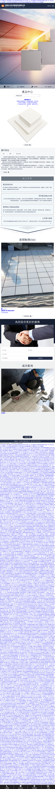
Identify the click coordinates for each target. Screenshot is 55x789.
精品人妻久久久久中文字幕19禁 (36, 504)
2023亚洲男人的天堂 (32, 760)
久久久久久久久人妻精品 (7, 526)
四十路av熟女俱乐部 (30, 605)
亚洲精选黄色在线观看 (17, 531)
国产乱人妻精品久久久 (45, 604)
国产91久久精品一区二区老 (41, 456)
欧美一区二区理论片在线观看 (20, 555)
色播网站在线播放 (10, 773)
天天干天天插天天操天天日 (48, 490)
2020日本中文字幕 (47, 646)
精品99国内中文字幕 (35, 517)
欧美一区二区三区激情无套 (17, 523)
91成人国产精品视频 (26, 683)
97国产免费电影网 (38, 523)
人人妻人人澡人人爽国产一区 (18, 776)
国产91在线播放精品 (42, 634)
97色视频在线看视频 (21, 491)
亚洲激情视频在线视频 (49, 680)
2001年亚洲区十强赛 (13, 506)
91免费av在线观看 (28, 588)
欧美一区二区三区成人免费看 (6, 650)
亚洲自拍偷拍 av (29, 572)
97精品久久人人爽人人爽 (24, 535)
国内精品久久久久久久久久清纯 (15, 507)
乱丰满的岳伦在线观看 (12, 744)
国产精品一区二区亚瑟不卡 (32, 687)
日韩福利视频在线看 (26, 532)
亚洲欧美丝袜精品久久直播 (13, 667)
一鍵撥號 (7, 787)
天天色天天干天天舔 (29, 459)
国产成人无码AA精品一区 (23, 652)
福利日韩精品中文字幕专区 (21, 747)
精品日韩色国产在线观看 (12, 472)
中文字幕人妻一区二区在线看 (23, 705)
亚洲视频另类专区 (13, 558)
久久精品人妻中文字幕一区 (19, 503)
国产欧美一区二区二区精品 (47, 553)
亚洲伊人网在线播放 (34, 449)
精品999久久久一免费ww (10, 577)
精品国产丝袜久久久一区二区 (48, 583)
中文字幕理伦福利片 (17, 607)
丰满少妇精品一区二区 (9, 501)
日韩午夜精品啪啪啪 (14, 545)
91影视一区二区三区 (40, 520)
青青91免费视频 (47, 498)
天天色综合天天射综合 (37, 490)
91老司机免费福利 (30, 478)
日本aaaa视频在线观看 (17, 551)
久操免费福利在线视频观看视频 (29, 607)
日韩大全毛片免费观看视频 (38, 538)
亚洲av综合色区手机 (27, 550)
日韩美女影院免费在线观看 (43, 466)
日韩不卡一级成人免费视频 (6, 531)
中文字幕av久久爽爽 (34, 531)
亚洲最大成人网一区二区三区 (21, 560)
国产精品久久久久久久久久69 (35, 652)
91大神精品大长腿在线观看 (45, 560)
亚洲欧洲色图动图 (27, 630)
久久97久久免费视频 (26, 769)
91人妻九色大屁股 (8, 485)
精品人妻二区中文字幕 (50, 710)
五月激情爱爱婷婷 (35, 754)
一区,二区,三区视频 (44, 555)
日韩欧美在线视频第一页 (38, 615)
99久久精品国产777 (16, 490)
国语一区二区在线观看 (31, 481)
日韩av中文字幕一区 (6, 629)
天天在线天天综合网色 (28, 493)
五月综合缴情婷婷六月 (5, 488)
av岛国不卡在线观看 (20, 586)
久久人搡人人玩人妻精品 (18, 772)
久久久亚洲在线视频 (49, 767)
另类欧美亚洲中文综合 (8, 680)
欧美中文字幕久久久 (22, 744)
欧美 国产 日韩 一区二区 (37, 684)
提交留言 (40, 358)
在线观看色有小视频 (35, 630)
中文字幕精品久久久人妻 (34, 576)
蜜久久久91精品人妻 (33, 460)
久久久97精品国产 (43, 713)
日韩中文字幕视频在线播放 (29, 624)
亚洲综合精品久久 (15, 535)
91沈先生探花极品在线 (28, 510)
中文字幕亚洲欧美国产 (44, 722)
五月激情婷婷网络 (22, 648)
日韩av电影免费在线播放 (20, 455)
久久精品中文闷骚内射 (39, 471)
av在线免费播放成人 (42, 561)
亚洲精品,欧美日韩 (38, 712)
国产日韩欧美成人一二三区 (33, 555)
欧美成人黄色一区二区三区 (6, 462)
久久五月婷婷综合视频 (21, 572)
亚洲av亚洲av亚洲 (33, 466)
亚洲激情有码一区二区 (22, 554)
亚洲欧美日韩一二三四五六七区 (16, 529)
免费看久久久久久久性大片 (20, 669)
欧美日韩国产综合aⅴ (24, 661)
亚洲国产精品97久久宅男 (7, 772)
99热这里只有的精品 (22, 620)
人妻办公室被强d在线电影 (40, 528)
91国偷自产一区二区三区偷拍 (23, 482)
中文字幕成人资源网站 (28, 767)
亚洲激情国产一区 (6, 636)
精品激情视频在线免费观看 (6, 753)
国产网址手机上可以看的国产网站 (11, 662)
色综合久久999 (13, 561)
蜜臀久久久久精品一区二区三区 (19, 687)
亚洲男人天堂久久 (38, 669)
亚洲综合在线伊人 (48, 743)
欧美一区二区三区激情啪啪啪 (34, 469)
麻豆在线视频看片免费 (7, 713)
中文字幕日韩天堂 (46, 716)
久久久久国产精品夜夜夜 (6, 544)
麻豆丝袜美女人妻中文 (11, 482)
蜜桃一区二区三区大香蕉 (38, 450)
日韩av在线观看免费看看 (24, 601)
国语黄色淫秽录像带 (42, 554)
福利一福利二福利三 (42, 491)
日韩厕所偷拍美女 (49, 580)
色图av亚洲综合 (34, 691)
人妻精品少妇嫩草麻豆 (31, 514)
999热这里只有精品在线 (23, 576)
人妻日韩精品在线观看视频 (47, 693)
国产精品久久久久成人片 (39, 710)
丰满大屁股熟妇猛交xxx (13, 779)
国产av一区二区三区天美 (33, 620)
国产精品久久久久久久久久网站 (33, 645)
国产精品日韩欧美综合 (49, 610)
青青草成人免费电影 (20, 659)
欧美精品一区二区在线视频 (44, 577)
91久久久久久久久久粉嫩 (35, 553)
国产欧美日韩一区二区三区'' (46, 506)
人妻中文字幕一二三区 (19, 773)
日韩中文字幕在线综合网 (43, 655)
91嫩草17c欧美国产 (32, 592)
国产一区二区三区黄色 (43, 658)
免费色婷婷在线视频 (40, 514)
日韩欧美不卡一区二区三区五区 (17, 757)
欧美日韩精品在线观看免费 (30, 602)
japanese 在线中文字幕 (40, 586)
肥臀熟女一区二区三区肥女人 (38, 533)
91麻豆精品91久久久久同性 (37, 487)
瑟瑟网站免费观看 (15, 541)
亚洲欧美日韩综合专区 (13, 513)
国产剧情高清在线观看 (47, 715)
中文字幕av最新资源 (9, 560)
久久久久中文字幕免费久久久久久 (11, 661)
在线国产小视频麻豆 (36, 764)
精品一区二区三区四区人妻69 (17, 520)
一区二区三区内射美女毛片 (20, 599)
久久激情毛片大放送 (17, 728)
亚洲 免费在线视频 (43, 545)
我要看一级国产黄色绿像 (37, 526)
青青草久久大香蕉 (32, 457)
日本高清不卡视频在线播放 (6, 573)
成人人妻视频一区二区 (13, 553)
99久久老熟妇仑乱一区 (27, 479)
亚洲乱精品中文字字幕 (38, 544)
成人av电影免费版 (16, 637)
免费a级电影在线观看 (13, 620)
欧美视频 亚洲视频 (13, 576)
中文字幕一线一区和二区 (42, 706)
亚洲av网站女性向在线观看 (13, 592)
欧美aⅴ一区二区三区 (27, 485)
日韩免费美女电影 (28, 748)
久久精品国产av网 (18, 680)
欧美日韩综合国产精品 (11, 554)
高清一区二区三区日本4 (20, 634)
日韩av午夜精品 (38, 648)
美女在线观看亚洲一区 (15, 598)
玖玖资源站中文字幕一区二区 (40, 629)
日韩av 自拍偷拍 (35, 636)
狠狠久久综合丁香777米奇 (12, 614)
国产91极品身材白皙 (21, 608)
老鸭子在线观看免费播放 (12, 655)
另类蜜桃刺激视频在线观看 (19, 567)
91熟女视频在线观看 (12, 760)
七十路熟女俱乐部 (9, 599)
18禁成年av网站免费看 (15, 517)
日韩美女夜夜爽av (44, 705)
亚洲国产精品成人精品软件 (39, 767)
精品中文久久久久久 (28, 580)
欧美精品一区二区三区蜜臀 (38, 574)
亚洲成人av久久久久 (47, 512)
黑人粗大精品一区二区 (49, 538)
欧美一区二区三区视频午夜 (23, 672)
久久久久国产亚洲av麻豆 (9, 510)
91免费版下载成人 (22, 626)
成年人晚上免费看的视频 (16, 612)
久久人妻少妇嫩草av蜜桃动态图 (17, 497)
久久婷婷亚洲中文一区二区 (33, 703)
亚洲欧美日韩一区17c (34, 506)
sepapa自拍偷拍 (19, 510)
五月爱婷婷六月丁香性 (6, 551)
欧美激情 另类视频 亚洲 (28, 471)
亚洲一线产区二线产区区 (6, 675)
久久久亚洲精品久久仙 (41, 729)
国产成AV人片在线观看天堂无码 (14, 449)
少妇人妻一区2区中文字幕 (37, 551)
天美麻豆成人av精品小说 (10, 693)
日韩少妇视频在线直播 (13, 737)
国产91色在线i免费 (37, 485)
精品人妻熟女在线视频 (7, 725)
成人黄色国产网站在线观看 (47, 779)
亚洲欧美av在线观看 (44, 668)
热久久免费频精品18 (38, 503)
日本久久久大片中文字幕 (9, 659)
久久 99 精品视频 (34, 596)
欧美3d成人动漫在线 (23, 564)
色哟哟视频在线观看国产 (44, 702)
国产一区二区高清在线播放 (6, 447)
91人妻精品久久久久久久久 (39, 580)
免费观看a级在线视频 (18, 767)
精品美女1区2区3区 (35, 545)
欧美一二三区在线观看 (32, 561)
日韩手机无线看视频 (27, 501)
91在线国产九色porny (39, 509)
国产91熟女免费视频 (42, 463)
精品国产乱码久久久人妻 (39, 459)
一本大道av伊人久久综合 (47, 697)
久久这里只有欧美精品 (7, 607)
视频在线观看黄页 (5, 494)
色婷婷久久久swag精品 (32, 554)
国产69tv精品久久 (20, 602)
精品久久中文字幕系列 (22, 561)
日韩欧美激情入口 (23, 592)
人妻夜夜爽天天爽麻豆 (48, 504)
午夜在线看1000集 (23, 457)
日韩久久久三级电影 (8, 756)
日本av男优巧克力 (25, 466)
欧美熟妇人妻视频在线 (25, 487)
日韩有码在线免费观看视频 (32, 557)
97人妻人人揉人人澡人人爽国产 (12, 579)
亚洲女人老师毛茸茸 (34, 476)
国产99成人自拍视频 (17, 710)
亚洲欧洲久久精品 (30, 599)
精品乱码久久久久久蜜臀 (7, 567)
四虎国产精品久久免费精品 (32, 585)
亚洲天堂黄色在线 (49, 547)
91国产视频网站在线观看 (33, 564)
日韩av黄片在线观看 (37, 697)
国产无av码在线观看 (25, 449)
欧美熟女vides (50, 707)
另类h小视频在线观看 (34, 482)
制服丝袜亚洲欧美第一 (41, 567)
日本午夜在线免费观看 (31, 567)
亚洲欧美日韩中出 (29, 503)
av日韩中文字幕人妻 (30, 618)
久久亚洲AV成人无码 (35, 516)
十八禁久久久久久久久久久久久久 (17, 583)
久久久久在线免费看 (6, 498)
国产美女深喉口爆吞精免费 (26, 538)
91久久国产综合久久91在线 (49, 523)
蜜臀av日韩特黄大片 (14, 457)
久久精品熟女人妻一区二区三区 (10, 495)
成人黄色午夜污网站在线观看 (26, 579)
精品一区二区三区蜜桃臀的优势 (46, 593)
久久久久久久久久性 (23, 513)
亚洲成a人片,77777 (12, 481)
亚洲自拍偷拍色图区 (34, 570)
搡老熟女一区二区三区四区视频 (37, 475)
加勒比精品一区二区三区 (33, 560)
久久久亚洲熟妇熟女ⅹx (5, 541)
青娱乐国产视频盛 (26, 639)
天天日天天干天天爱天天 (25, 596)
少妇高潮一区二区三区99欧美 (16, 712)
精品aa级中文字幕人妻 (17, 691)
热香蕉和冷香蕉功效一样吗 (43, 602)
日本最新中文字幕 (47, 650)
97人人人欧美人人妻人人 (24, 545)
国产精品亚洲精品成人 (24, 476)
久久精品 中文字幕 (12, 586)
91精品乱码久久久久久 (23, 738)
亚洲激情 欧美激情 (14, 595)
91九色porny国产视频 (6, 466)
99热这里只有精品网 (9, 740)
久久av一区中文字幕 (14, 596)
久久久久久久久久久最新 (15, 731)
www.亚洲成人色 (34, 474)
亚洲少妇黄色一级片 (42, 667)
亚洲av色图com (5, 529)
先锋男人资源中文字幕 (40, 497)
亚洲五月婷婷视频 (5, 665)
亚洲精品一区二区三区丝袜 (32, 455)
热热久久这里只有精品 (10, 469)
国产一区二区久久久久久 (35, 643)
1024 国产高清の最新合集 (32, 577)
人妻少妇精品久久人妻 (23, 460)
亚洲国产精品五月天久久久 (25, 539)
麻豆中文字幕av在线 (9, 459)
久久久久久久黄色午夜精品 (10, 463)
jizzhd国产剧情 (4, 732)
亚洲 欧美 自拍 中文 (36, 539)
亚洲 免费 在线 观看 (17, 627)
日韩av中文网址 (15, 601)
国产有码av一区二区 (10, 634)
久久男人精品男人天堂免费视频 (33, 611)
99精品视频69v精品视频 (38, 493)
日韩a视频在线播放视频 (40, 674)
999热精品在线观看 (13, 618)
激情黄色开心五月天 (11, 751)
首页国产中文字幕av (28, 629)
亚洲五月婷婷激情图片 (21, 569)
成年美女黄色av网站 (33, 633)
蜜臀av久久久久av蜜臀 (35, 631)
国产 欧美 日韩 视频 (22, 732)
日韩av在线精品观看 (15, 466)
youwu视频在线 (20, 674)
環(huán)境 (18, 153)
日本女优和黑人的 (31, 648)
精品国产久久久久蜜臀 (9, 557)
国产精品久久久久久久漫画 (25, 595)
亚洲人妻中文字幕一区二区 (10, 608)
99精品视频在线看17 (5, 535)
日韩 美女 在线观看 (47, 624)
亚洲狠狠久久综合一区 (30, 650)
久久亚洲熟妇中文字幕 (8, 700)
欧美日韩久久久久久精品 (38, 610)
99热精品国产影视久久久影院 (29, 612)
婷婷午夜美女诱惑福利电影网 (42, 457)
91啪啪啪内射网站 (30, 528)
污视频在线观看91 (17, 675)
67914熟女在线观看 (22, 745)
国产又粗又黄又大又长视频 (49, 669)
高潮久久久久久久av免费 (29, 520)
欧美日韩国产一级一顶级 (31, 706)
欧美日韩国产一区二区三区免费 (17, 488)
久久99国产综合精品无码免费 (47, 501)
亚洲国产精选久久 (35, 573)
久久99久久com (43, 769)
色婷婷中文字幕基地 (47, 503)
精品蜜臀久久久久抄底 (27, 450)
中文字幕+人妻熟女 (13, 504)
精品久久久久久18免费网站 (18, 629)
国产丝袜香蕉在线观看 (29, 509)
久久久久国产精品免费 (30, 462)
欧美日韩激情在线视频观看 (14, 487)
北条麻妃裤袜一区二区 (17, 639)
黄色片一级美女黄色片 (5, 782)
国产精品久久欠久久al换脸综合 (29, 707)
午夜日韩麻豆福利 (18, 526)
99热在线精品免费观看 (49, 572)
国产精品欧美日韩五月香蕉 (47, 611)
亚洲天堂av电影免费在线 (31, 569)
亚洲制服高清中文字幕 (6, 519)
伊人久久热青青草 (34, 709)
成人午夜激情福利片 (26, 551)
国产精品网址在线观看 (43, 662)
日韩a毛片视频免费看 (17, 671)
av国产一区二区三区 (4, 525)
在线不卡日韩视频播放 (22, 760)
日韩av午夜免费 (7, 601)
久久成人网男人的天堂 (40, 522)
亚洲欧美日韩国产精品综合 (23, 604)
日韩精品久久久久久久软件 (26, 696)
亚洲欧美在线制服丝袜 (13, 528)
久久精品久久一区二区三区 (30, 488)
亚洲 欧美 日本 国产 (7, 627)
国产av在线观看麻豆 (24, 678)
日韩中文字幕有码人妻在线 (39, 582)
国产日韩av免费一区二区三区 (13, 542)
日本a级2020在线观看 (5, 741)
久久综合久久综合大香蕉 (46, 532)
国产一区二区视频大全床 (5, 585)
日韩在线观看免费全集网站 (25, 591)
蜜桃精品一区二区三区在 (23, 504)
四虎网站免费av (14, 718)
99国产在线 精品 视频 (9, 453)
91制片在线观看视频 (26, 573)
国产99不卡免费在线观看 (21, 750)
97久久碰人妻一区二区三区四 (33, 453)
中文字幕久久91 (3, 472)
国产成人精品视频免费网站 (42, 566)
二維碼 (48, 787)
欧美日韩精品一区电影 (5, 757)
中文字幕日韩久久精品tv (24, 506)
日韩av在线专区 (6, 457)
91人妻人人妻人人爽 (6, 516)
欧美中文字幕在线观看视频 (17, 748)
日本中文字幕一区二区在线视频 (18, 522)
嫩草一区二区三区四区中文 (14, 589)
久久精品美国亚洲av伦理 (44, 633)
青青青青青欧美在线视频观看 (46, 783)
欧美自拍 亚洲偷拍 (8, 683)
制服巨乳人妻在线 (8, 624)
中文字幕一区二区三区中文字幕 (11, 591)
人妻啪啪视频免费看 (49, 475)
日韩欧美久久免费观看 (29, 757)
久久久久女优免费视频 (27, 507)
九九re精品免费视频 (7, 763)
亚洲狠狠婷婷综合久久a (32, 491)
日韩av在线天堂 (5, 538)
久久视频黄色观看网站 (35, 705)
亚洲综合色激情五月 (17, 544)
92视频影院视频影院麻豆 (29, 529)
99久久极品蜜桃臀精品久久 (47, 469)
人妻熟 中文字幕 (26, 531)
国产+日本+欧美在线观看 (11, 715)
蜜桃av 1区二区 (50, 510)
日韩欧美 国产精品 (10, 456)
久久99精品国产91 (50, 585)
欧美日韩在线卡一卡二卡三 (39, 579)
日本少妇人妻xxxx (26, 474)
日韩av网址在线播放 (47, 688)
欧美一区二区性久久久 (8, 630)
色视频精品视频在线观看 (41, 494)
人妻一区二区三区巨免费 (17, 580)
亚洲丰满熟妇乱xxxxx (46, 653)
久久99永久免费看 (5, 598)
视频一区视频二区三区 (12, 604)
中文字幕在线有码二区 (42, 707)
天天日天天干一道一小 (7, 615)
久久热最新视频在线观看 (45, 482)
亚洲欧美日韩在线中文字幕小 (42, 772)
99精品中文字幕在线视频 (37, 588)
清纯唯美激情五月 (23, 667)
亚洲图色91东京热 (43, 626)
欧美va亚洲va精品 (19, 668)
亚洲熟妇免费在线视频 (38, 776)
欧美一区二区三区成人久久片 (47, 539)
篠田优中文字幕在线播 (19, 566)
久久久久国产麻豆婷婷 (23, 614)
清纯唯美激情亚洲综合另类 (44, 455)
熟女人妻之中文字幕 (44, 754)
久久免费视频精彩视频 (15, 538)
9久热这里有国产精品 (31, 745)
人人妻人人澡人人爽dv (42, 484)
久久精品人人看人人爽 (26, 512)
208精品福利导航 (25, 713)
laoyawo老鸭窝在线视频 (8, 555)
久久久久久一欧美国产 (14, 709)
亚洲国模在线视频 (49, 582)
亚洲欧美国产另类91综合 (20, 642)
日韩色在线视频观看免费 (27, 671)
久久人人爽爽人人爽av (5, 731)
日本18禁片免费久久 (38, 498)
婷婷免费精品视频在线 (6, 776)
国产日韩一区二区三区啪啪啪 (42, 700)
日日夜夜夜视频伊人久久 (10, 605)
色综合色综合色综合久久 (31, 547)
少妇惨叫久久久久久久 (49, 621)
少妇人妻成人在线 (36, 617)
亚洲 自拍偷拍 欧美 (30, 500)
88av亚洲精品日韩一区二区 (18, 452)
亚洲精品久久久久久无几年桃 (19, 781)
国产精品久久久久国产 (8, 566)
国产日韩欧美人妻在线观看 (35, 495)
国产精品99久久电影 (13, 460)
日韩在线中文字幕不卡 (25, 517)
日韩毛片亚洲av (23, 598)
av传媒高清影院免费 (31, 677)
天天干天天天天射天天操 (34, 593)
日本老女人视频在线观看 (20, 500)
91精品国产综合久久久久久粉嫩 (43, 618)
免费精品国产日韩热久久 (8, 455)
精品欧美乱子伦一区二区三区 (29, 494)
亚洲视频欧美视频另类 (18, 485)
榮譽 (10, 153)
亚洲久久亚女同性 (43, 476)
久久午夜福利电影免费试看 (33, 702)
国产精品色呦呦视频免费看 (28, 498)
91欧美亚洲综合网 (4, 611)
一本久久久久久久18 (36, 548)
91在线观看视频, (34, 472)
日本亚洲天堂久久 (7, 707)
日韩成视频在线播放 (42, 649)
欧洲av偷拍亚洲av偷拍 (27, 519)
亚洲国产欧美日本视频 (10, 484)
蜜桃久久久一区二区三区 (27, 447)
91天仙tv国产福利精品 (40, 536)
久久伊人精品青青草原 (13, 626)
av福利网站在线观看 (6, 490)
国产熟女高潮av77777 (44, 591)
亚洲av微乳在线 (42, 585)
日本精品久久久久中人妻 (41, 462)
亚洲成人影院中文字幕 (43, 691)
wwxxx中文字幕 (4, 460)
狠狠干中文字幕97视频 (40, 686)
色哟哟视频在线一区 (10, 572)
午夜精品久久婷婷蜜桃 (44, 687)
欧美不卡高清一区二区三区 (6, 452)
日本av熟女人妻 (24, 525)
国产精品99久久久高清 (46, 617)
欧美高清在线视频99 (11, 705)
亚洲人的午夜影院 (11, 514)
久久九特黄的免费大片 (26, 627)
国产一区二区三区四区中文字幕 (38, 542)
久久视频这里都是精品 (33, 662)
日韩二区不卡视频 (18, 479)
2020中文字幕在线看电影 (33, 525)
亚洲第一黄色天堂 (41, 547)
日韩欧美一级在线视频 (49, 450)
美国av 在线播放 (38, 624)
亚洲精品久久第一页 (18, 770)
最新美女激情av (51, 740)
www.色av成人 (42, 596)
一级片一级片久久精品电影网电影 (30, 658)
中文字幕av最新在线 (16, 573)
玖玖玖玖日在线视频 (12, 674)
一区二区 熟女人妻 (41, 488)
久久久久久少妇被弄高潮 (45, 449)
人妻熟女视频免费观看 (16, 512)
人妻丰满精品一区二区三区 (26, 623)
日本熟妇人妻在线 (8, 563)
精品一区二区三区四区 (26, 516)
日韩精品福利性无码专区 (37, 550)
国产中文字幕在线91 (9, 735)
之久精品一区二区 (25, 731)
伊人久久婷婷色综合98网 (48, 487)
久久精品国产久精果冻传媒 (23, 631)
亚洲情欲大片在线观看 (50, 471)
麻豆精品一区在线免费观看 (43, 760)
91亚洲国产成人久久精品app (37, 595)
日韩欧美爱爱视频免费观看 (37, 637)
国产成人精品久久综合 (6, 523)
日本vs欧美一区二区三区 (5, 539)
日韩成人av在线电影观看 (24, 570)
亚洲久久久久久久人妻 (21, 484)
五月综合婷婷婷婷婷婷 (16, 646)
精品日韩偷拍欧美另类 (44, 766)
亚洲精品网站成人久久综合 (48, 756)
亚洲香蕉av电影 (36, 668)
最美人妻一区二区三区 (12, 631)
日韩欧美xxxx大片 (44, 576)
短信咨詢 (20, 787)
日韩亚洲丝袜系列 (43, 452)
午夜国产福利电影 (22, 702)
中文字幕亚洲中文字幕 (29, 674)
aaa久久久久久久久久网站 (28, 699)
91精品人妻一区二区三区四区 (35, 664)
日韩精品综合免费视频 (40, 608)
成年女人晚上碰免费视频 (14, 623)
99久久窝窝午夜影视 (5, 474)
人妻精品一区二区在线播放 (21, 469)
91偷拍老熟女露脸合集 (17, 519)
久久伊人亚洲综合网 (43, 472)
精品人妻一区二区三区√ (26, 542)
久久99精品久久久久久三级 (6, 580)
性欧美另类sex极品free (40, 500)
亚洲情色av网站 (40, 745)
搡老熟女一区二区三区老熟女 (9, 475)
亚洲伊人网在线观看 (12, 468)
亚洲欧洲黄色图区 (49, 642)
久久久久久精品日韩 (31, 750)
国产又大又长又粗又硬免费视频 (8, 569)
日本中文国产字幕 (44, 453)
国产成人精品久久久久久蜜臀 (29, 656)
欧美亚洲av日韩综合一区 (33, 513)
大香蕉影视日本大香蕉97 (20, 740)
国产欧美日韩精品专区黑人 (42, 481)
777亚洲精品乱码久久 (41, 677)
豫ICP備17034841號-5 (36, 441)
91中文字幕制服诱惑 (27, 668)
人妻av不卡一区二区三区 (35, 639)
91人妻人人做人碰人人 (21, 478)
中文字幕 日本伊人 (30, 642)
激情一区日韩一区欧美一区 (18, 729)
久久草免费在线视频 (16, 516)
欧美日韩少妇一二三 (40, 656)
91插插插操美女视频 (18, 630)
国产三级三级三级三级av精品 (10, 783)
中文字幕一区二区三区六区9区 (20, 640)
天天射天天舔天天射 (6, 522)
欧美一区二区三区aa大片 (6, 710)
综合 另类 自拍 (14, 585)
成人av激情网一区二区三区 (43, 569)
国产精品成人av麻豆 (33, 661)
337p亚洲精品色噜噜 (17, 563)
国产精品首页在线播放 (18, 588)
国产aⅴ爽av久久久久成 (5, 520)
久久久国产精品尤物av (21, 463)
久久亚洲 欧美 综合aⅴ (49, 595)
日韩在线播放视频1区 (45, 447)
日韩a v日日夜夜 (38, 688)
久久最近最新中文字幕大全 (6, 671)
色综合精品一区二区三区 (23, 495)
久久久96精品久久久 (33, 713)
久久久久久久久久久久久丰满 (18, 462)
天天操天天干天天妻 (21, 481)
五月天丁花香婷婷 (51, 649)
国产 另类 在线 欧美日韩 (46, 601)
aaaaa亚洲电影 (38, 773)
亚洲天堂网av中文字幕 (10, 478)
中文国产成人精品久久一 (27, 582)
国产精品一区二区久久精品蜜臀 (41, 599)
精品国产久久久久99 (16, 447)
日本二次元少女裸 (35, 589)
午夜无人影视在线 (15, 539)
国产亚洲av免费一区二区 (22, 593)
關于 (4, 153)
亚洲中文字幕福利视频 (37, 507)
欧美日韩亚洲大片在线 (11, 703)
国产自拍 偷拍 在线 (21, 751)
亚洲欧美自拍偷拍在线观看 (29, 536)
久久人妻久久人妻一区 (43, 557)
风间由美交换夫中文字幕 (29, 686)
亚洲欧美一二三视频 (12, 732)
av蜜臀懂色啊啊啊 (22, 585)
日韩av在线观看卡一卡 (42, 592)
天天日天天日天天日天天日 (26, 548)
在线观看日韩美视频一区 (8, 642)
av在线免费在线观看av (8, 479)
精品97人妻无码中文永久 (47, 548)
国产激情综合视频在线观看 (44, 661)
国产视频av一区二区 (16, 681)
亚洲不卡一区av (22, 528)
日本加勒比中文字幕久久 (41, 781)
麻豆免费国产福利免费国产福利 (37, 535)
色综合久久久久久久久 (44, 721)
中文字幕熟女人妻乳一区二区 (44, 640)
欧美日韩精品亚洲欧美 (41, 558)
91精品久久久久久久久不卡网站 (10, 745)
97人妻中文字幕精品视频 (34, 724)
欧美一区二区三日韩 (19, 735)
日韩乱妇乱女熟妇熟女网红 (30, 566)
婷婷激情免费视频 (8, 728)
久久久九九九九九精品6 (17, 684)
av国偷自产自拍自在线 (14, 653)
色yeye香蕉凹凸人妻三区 (26, 610)
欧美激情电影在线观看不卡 (32, 634)
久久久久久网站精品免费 (14, 548)
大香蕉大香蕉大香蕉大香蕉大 (24, 468)
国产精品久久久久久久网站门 (33, 665)
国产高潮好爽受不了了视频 (46, 630)
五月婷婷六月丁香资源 (7, 536)
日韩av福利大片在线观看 (32, 744)
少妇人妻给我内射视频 (6, 639)
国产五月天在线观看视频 (12, 724)
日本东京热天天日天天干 (24, 655)
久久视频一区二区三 (37, 716)
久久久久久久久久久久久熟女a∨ (14, 582)
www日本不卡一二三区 (11, 602)
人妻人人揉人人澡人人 (8, 621)
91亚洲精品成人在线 (9, 721)
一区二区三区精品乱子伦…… (16, 494)
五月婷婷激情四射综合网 (42, 598)
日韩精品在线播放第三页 (32, 463)
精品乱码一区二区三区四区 (24, 472)
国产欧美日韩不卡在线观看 (47, 495)
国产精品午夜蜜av (5, 545)
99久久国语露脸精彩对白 (16, 716)
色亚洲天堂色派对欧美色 (21, 722)
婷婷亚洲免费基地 (35, 591)
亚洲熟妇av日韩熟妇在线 (43, 474)
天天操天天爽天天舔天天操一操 (19, 688)
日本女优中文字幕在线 (40, 529)
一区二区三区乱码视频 (5, 712)
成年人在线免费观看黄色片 (45, 531)
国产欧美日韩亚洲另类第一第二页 (14, 656)
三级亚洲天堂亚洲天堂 (21, 577)
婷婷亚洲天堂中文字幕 (46, 468)
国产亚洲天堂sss (36, 447)
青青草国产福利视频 (32, 598)
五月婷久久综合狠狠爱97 (5, 512)
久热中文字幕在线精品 (16, 498)
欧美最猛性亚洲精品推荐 (44, 614)
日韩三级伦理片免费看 (24, 541)
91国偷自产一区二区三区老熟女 (15, 450)
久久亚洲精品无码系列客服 (10, 547)
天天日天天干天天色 (49, 579)
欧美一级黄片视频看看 (13, 564)
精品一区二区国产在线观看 (8, 668)
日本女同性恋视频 (19, 493)
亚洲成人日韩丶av (50, 460)
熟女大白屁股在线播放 (5, 596)
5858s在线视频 (3, 491)
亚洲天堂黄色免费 (41, 751)
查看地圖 (34, 787)
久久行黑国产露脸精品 (7, 664)
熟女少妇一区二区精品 (36, 468)
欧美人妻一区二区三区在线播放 (32, 452)
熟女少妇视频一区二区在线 (47, 516)
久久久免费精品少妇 (28, 465)
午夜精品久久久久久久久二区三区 (15, 471)
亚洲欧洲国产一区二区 (26, 589)
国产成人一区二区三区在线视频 (25, 574)
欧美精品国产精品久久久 (26, 490)
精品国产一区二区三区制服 (20, 453)
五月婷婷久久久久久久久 (37, 512)
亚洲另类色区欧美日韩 (49, 519)
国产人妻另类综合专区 (15, 665)
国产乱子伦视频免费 (26, 778)
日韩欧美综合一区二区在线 (29, 456)
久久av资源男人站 (16, 764)
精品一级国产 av (39, 725)
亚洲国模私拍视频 (48, 588)
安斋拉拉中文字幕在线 (18, 465)
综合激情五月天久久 (31, 719)
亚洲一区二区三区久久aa (14, 525)
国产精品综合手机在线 (12, 491)
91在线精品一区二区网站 (24, 553)
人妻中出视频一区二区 (20, 459)
